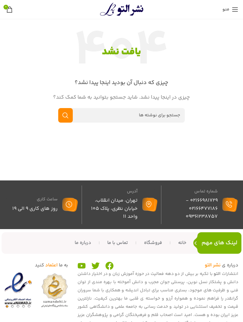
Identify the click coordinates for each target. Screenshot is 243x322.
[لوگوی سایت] (121, 9)
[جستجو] (121, 115)
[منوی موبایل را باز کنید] (230, 9)
